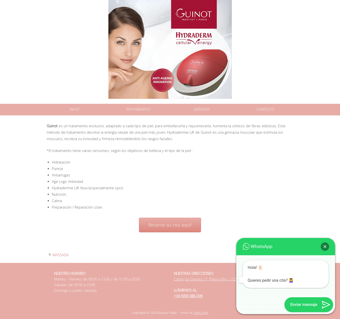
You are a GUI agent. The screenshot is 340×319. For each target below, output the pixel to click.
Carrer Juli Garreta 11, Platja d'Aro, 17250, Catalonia (215, 279)
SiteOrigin (201, 312)
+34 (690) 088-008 (188, 296)
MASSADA (61, 255)
